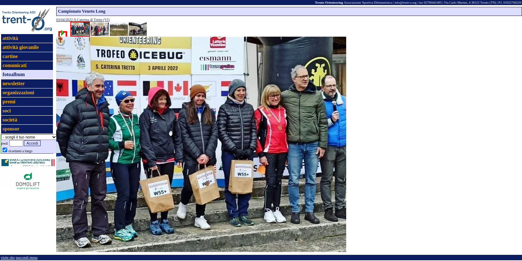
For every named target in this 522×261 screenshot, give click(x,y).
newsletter (14, 83)
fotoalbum (14, 74)
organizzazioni (18, 92)
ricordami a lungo (20, 151)
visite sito (8, 258)
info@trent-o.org (405, 2)
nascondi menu (26, 258)
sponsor (11, 129)
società (10, 120)
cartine (10, 56)
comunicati (14, 65)
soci (7, 110)
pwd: (4, 143)
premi (9, 101)
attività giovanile (21, 47)
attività (10, 38)
